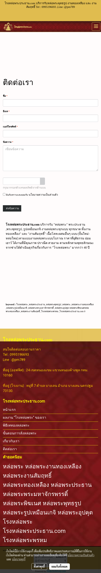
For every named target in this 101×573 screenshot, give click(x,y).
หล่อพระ (13, 466)
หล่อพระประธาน (71, 485)
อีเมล (6, 111)
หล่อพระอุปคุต (75, 512)
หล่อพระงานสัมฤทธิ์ (27, 476)
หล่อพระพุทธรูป (62, 503)
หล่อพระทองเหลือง (26, 485)
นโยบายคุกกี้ (18, 559)
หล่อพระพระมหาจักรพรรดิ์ (35, 494)
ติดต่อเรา (10, 449)
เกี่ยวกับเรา (11, 441)
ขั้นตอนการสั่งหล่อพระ (20, 433)
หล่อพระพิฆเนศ (22, 503)
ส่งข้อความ (12, 208)
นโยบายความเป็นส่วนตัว (43, 194)
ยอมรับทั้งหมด (59, 566)
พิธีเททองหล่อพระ (16, 425)
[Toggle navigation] (96, 26)
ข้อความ (8, 142)
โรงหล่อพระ (18, 522)
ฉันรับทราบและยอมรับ (30, 194)
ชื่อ (5, 96)
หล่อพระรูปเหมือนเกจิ (29, 512)
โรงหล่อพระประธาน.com (34, 531)
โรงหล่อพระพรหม (25, 540)
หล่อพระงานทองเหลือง (53, 466)
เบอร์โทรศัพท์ (10, 126)
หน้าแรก (9, 410)
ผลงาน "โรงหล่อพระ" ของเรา (24, 417)
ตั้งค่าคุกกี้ (39, 566)
